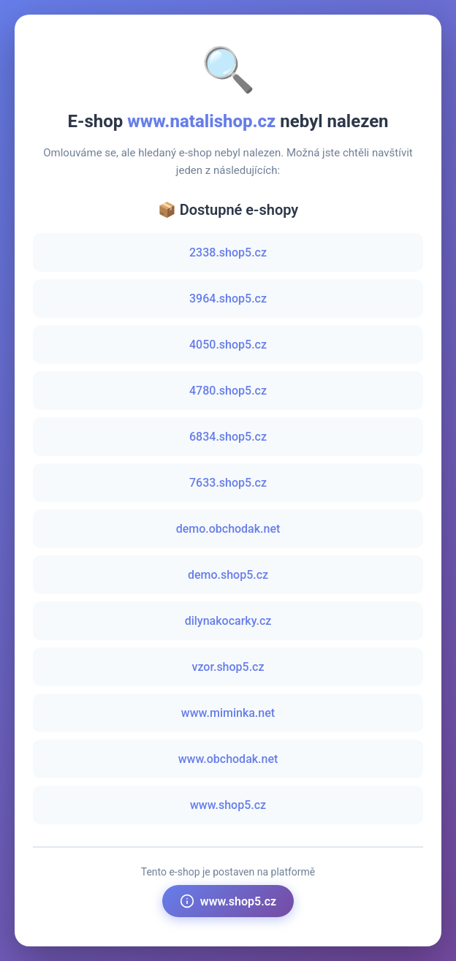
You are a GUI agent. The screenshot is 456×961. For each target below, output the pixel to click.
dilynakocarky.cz (228, 621)
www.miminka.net (228, 713)
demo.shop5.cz (228, 575)
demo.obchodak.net (228, 529)
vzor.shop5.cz (227, 667)
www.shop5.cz (228, 805)
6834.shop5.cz (228, 437)
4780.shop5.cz (228, 391)
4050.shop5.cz (228, 345)
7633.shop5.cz (228, 483)
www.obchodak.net (228, 759)
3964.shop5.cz (228, 298)
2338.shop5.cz (228, 252)
